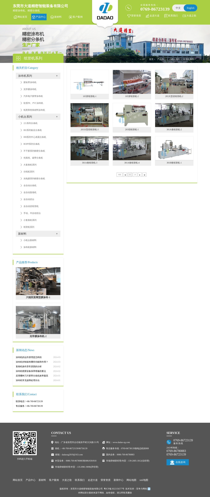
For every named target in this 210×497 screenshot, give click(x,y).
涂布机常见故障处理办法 (28, 380)
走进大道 (154, 15)
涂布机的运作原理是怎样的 (29, 357)
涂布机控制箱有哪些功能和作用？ (32, 362)
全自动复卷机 (30, 192)
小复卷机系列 (30, 220)
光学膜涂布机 (30, 89)
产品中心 (41, 17)
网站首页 (22, 17)
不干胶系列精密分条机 (34, 151)
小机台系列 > (175, 59)
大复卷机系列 (30, 165)
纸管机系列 (29, 227)
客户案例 (78, 17)
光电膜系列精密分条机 (34, 178)
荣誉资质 (136, 15)
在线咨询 (177, 462)
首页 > (152, 59)
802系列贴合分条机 (33, 130)
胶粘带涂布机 (30, 82)
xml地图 (143, 480)
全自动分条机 (30, 185)
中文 (178, 8)
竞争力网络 (141, 489)
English (190, 8)
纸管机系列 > (189, 59)
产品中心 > (162, 59)
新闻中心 (118, 480)
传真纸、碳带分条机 (33, 158)
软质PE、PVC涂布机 (33, 103)
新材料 (58, 17)
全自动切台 (29, 199)
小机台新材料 (30, 240)
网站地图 (131, 480)
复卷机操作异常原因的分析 (29, 366)
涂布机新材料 (30, 247)
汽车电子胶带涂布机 (33, 96)
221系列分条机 (31, 123)
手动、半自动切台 (32, 213)
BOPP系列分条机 (32, 144)
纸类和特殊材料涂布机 (34, 110)
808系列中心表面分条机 (35, 137)
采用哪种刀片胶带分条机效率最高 (32, 376)
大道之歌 (191, 15)
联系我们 (173, 15)
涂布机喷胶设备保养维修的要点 (31, 371)
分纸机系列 (29, 172)
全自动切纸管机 (31, 206)
